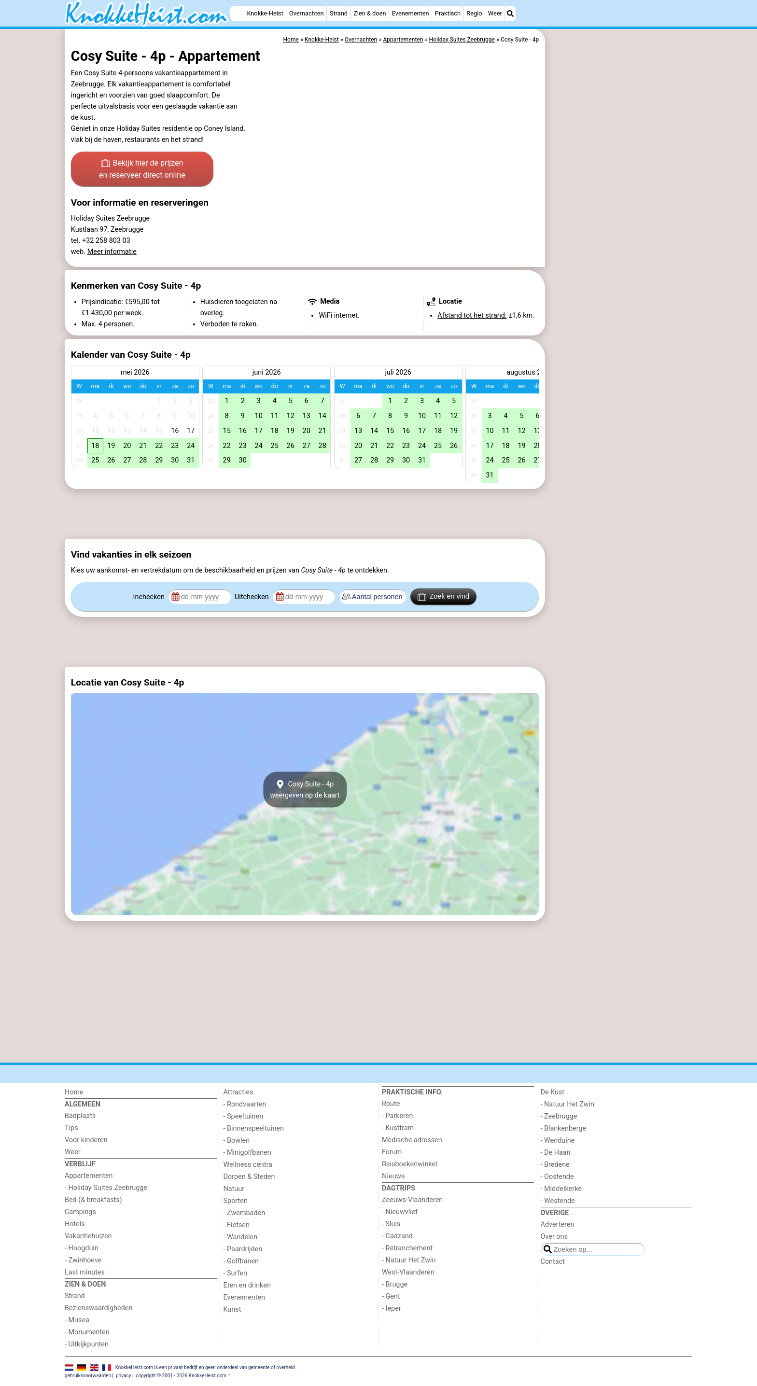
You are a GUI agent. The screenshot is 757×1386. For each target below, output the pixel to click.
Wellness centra (248, 1165)
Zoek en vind (443, 596)
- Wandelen (241, 1237)
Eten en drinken (247, 1285)
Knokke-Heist (265, 13)
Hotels (75, 1224)
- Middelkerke (561, 1189)
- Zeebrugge (559, 1116)
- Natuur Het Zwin (409, 1260)
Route (391, 1104)
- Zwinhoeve (83, 1260)
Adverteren (558, 1224)
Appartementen (88, 1176)
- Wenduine (558, 1140)
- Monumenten (87, 1332)
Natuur (234, 1189)
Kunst (232, 1309)
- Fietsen (237, 1225)
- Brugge (394, 1284)
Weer (495, 13)
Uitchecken (252, 597)
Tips (71, 1128)
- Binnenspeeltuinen (254, 1128)
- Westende (558, 1201)
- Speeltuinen (244, 1116)
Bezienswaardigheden (98, 1308)
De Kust (553, 1092)
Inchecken (150, 597)
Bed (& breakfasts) (93, 1200)
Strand (339, 13)
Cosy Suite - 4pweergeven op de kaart (305, 789)
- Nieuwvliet (400, 1212)
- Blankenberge (564, 1128)
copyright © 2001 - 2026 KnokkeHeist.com (181, 1375)
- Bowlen (237, 1140)
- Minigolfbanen (247, 1152)
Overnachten (306, 13)
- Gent (391, 1296)
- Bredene (555, 1165)
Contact (553, 1262)
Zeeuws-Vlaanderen (412, 1200)
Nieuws (393, 1176)
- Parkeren (397, 1116)
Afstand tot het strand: (471, 315)
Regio (474, 13)
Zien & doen (369, 13)
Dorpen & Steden (249, 1177)
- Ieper (391, 1308)
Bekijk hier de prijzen (142, 170)
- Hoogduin (81, 1248)
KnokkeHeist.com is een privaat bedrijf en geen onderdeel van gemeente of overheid (205, 1367)
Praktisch (448, 13)
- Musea (77, 1320)
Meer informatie (112, 252)
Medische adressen (412, 1140)
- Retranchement (407, 1248)
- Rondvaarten (245, 1104)
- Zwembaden (245, 1213)
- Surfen (235, 1273)
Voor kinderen (86, 1140)
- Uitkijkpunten (87, 1344)
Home (74, 1092)
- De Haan (556, 1152)
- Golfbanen (241, 1261)
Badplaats (80, 1116)
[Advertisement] (619, 251)
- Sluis (391, 1224)
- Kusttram (398, 1128)
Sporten (236, 1201)
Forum (392, 1152)
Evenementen (410, 13)
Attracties (238, 1092)
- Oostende (557, 1177)
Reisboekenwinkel (409, 1164)
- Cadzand (397, 1236)
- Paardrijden (243, 1249)
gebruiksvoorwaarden (88, 1375)
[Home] (237, 13)
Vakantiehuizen (88, 1236)
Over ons (554, 1236)
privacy (123, 1375)
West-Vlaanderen (408, 1272)
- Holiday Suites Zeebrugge (106, 1188)
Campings (80, 1212)
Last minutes (85, 1272)
